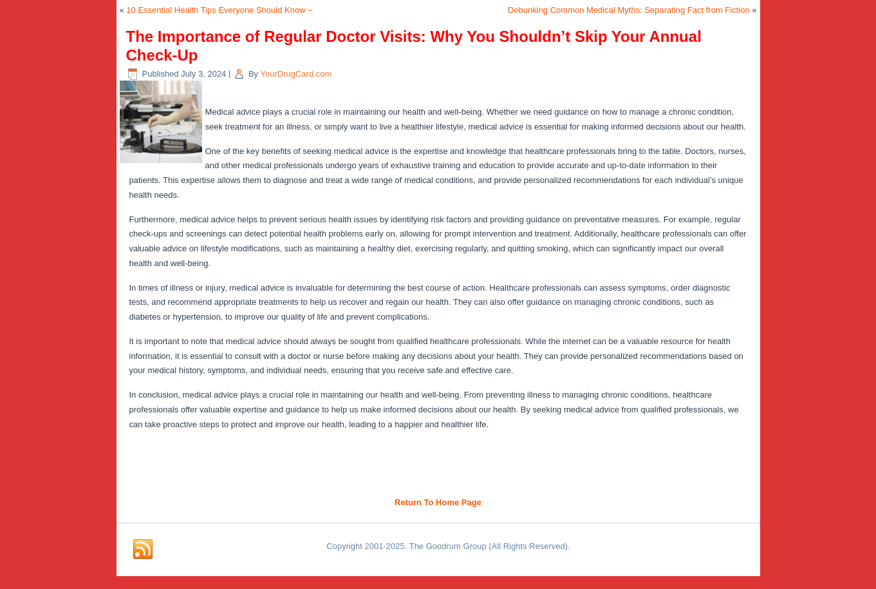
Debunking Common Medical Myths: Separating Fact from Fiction (629, 10)
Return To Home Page (438, 502)
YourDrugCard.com (296, 74)
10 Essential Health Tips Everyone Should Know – (219, 10)
